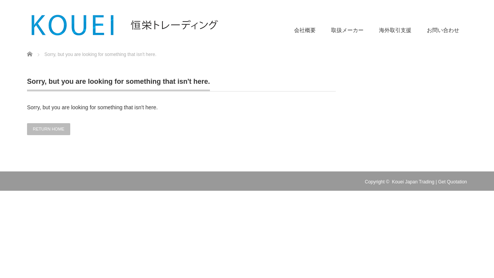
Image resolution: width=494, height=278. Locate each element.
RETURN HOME (48, 129)
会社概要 (305, 30)
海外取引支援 (395, 30)
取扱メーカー (347, 30)
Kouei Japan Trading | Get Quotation (429, 182)
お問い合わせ (443, 30)
